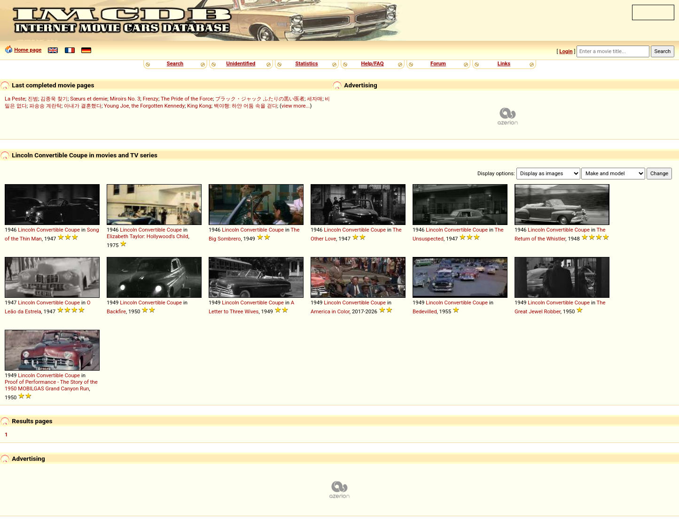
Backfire (116, 311)
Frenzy (150, 98)
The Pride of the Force (187, 98)
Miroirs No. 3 (125, 98)
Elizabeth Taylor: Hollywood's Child (147, 236)
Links (504, 63)
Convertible (50, 229)
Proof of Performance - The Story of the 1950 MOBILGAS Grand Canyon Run (51, 385)
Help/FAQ (372, 63)
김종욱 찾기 (54, 98)
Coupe (72, 229)
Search (175, 63)
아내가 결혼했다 (82, 105)
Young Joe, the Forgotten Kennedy (144, 105)
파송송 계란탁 (45, 105)
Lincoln (26, 229)
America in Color (330, 311)
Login (565, 51)
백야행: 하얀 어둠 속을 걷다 (245, 105)
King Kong (199, 105)
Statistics (306, 63)
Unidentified (241, 63)
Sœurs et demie (88, 98)
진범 (33, 98)
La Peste (15, 98)
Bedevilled (425, 311)
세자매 (314, 98)
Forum (438, 63)
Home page (27, 50)
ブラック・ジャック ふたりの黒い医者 (259, 98)
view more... (295, 105)
